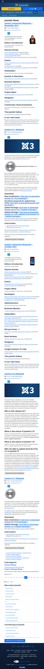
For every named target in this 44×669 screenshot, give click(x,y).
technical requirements (23, 225)
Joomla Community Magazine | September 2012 (19, 552)
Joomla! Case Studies (11, 603)
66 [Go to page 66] (31, 577)
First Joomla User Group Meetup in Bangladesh (16, 67)
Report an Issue (33, 656)
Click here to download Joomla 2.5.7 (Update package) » (21, 525)
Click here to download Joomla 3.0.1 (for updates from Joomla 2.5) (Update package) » (21, 214)
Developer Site (10, 508)
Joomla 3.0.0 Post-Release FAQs (26, 468)
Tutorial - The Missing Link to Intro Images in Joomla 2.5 (18, 100)
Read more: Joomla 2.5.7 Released (14, 547)
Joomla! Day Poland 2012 (10, 285)
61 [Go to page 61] (17, 577)
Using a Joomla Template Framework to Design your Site (18, 344)
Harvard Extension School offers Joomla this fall (16, 78)
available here (8, 512)
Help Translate (24, 656)
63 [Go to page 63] (23, 577)
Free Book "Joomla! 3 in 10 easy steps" (14, 338)
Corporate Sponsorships (12, 627)
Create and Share (10, 593)
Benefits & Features (19, 12)
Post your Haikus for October (11, 358)
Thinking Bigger (8, 55)
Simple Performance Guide (11, 305)
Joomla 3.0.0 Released (14, 373)
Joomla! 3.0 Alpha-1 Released (14, 559)
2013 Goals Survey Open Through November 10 (16, 57)
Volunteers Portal (10, 636)
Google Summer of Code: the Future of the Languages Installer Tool (21, 351)
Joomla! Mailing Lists (11, 612)
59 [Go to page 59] (11, 577)
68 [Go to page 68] (37, 577)
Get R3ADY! (7, 266)
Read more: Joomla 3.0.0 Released (14, 473)
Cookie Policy (32, 654)
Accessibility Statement (14, 654)
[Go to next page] (40, 577)
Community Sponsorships (12, 633)
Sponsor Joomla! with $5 (13, 656)
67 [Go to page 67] (34, 577)
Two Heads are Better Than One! (12, 45)
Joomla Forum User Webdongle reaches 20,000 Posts (17, 331)
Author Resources (15, 121)
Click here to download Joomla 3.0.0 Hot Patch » (21, 203)
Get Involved (9, 596)
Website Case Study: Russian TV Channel (14, 271)
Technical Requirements (27, 466)
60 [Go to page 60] (14, 577)
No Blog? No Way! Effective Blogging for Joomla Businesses (19, 84)
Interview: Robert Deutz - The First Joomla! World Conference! (20, 273)
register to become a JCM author (30, 123)
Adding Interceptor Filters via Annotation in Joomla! (17, 296)
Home (3, 12)
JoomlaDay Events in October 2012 (13, 283)
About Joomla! (9, 12)
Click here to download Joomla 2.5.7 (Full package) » (22, 520)
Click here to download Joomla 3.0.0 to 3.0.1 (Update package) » (21, 208)
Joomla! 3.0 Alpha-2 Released (14, 556)
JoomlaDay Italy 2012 (9, 65)
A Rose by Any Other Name (11, 52)
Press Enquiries (5, 15)
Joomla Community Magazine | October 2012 (18, 245)
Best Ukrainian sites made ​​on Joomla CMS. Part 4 (16, 319)
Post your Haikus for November (12, 114)
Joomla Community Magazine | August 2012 (18, 557)
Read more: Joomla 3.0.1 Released (14, 239)
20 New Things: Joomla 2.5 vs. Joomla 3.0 (14, 73)
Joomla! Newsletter (10, 615)
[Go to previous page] (8, 577)
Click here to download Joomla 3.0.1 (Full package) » (22, 197)
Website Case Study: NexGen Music (13, 278)
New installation (11, 225)
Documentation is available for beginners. (20, 231)
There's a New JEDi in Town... (11, 53)
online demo (25, 230)
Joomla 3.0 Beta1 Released (13, 554)
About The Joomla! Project (12, 599)
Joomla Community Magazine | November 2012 (18, 24)
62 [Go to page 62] (20, 577)
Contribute (38, 12)
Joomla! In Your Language (12, 609)
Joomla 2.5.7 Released (14, 478)
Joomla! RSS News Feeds (12, 617)
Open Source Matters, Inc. (20, 664)
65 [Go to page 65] (28, 577)
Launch (32, 9)
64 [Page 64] (25, 577)
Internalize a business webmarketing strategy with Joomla (19, 87)
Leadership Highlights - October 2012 (14, 291)
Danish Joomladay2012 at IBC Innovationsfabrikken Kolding (19, 62)
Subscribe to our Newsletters (15, 640)
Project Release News (16, 131)
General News (14, 27)
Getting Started (9, 590)
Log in (22, 657)
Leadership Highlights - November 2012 (14, 94)
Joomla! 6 (27, 12)
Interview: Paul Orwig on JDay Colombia (14, 276)
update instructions (24, 218)
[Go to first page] (5, 577)
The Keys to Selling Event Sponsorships (14, 310)
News (32, 12)
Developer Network (27, 190)
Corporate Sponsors (11, 630)
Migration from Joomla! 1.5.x (14, 227)
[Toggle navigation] (3, 1)
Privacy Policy (24, 654)
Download (11, 9)
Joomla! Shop (9, 606)
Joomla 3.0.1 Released (14, 129)
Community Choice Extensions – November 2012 (16, 107)
